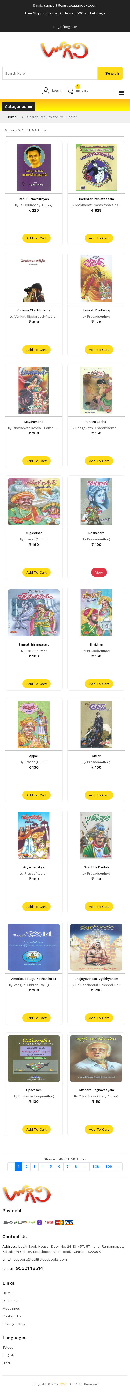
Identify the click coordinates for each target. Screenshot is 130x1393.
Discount (9, 1301)
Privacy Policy (13, 1324)
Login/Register (65, 27)
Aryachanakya (33, 867)
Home (11, 117)
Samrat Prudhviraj (96, 310)
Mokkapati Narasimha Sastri (98, 205)
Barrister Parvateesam (96, 199)
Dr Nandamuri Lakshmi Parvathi (101, 985)
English (8, 1355)
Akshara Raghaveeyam (96, 1090)
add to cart (36, 238)
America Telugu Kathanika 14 (33, 979)
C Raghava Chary (92, 1096)
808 (96, 1166)
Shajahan (96, 644)
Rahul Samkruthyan (34, 199)
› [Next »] (118, 1166)
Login (51, 90)
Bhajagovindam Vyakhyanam (96, 979)
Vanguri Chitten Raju (30, 985)
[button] (18, 106)
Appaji (33, 756)
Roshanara (96, 533)
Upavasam (34, 1090)
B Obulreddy (30, 205)
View (99, 572)
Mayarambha (33, 422)
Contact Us (11, 1316)
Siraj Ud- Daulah (96, 867)
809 (108, 1166)
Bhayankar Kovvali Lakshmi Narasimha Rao (48, 428)
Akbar (96, 756)
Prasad (92, 316)
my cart (77, 90)
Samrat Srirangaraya (33, 644)
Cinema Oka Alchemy (33, 310)
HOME (7, 1293)
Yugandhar (34, 533)
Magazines (11, 1308)
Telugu (7, 1347)
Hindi (6, 1363)
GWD (64, 1384)
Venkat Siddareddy (30, 316)
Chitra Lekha (96, 422)
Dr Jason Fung (30, 1096)
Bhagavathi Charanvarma (95, 428)
